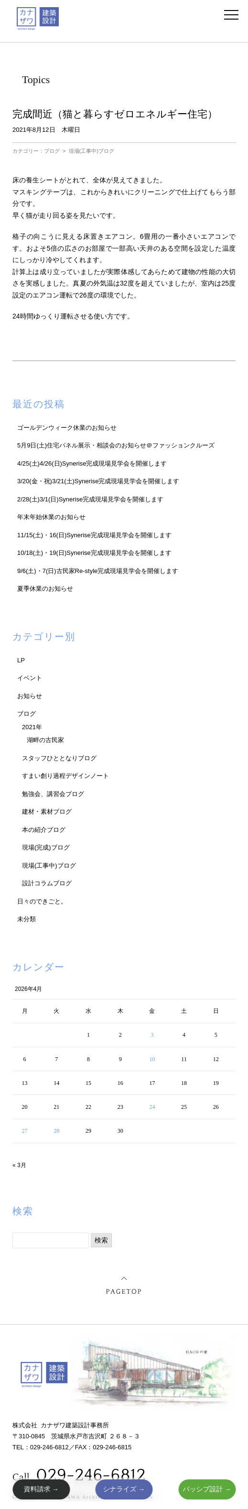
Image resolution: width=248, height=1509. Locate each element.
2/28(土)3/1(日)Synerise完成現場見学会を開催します (90, 499)
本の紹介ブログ (43, 829)
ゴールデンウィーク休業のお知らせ (67, 427)
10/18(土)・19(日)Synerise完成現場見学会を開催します (94, 552)
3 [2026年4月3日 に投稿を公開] (152, 1034)
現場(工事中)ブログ (91, 151)
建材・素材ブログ (47, 811)
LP (21, 660)
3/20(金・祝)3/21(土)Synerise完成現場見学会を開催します (98, 481)
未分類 (26, 919)
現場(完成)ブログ (46, 847)
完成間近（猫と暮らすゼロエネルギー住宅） (114, 113)
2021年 (32, 727)
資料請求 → (41, 1489)
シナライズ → (124, 1489)
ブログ (52, 151)
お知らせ (29, 696)
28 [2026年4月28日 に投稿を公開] (56, 1130)
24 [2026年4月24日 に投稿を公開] (152, 1107)
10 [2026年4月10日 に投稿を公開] (152, 1059)
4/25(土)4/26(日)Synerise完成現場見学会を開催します (92, 463)
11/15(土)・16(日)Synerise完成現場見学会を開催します (94, 535)
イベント (29, 677)
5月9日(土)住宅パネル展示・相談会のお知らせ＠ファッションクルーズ (116, 445)
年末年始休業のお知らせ (51, 517)
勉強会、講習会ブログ (53, 793)
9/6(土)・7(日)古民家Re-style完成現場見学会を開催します (97, 570)
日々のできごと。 (42, 901)
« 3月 (19, 1165)
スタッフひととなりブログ (59, 758)
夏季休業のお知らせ (45, 588)
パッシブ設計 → (207, 1489)
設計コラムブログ (47, 883)
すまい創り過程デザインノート (65, 775)
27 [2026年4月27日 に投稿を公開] (25, 1130)
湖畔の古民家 (45, 740)
